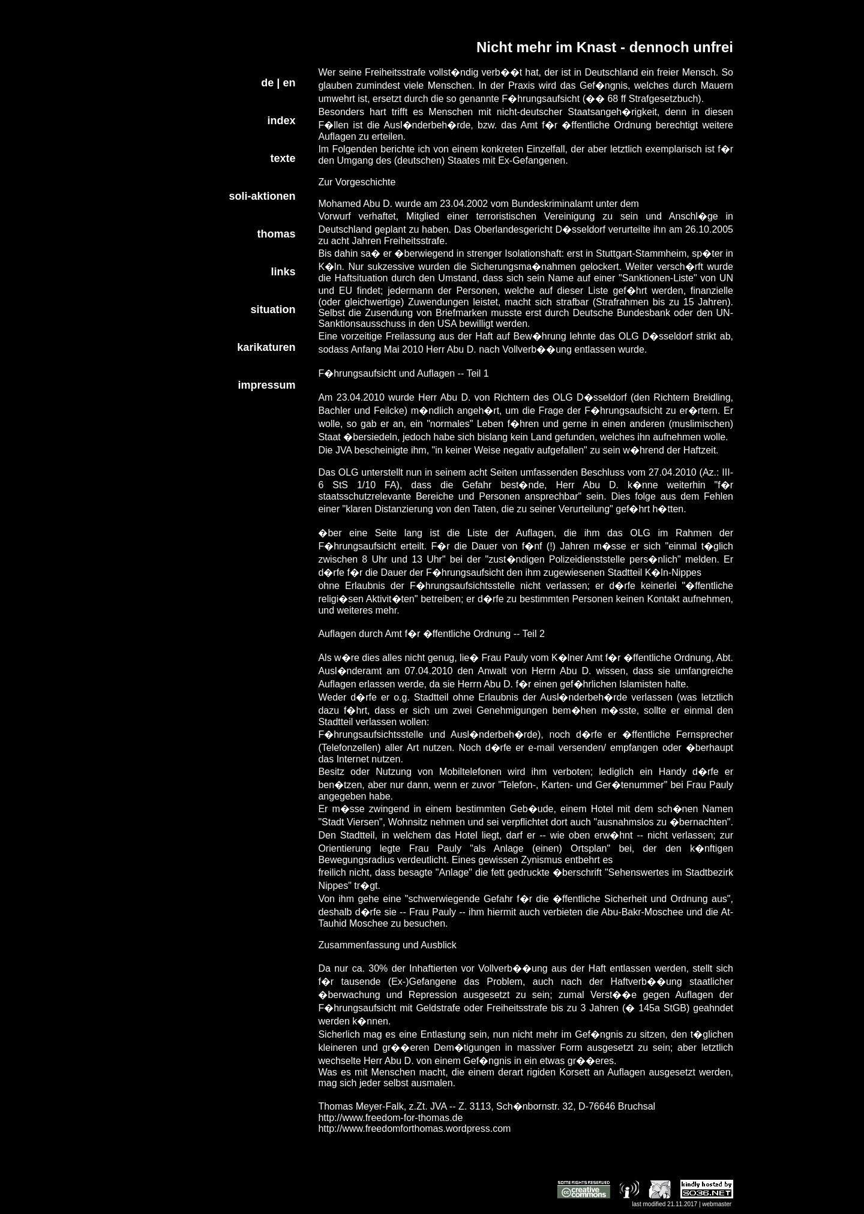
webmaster (716, 1204)
